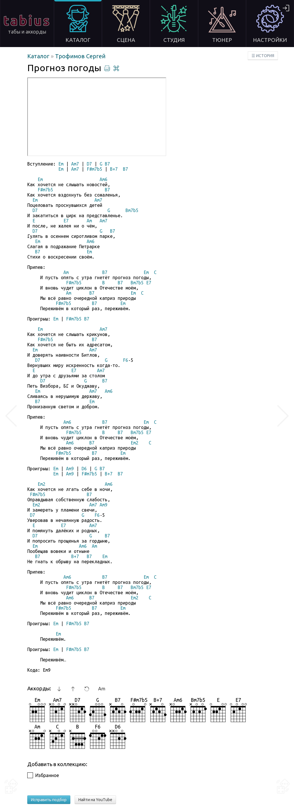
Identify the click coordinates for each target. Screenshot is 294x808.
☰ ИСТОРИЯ (263, 55)
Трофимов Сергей (80, 56)
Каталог (39, 56)
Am (101, 688)
